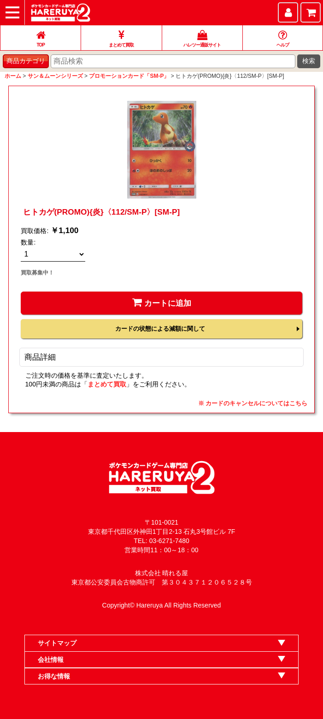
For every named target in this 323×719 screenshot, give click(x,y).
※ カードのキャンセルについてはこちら (253, 403)
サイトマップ (57, 643)
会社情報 (51, 659)
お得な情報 (54, 676)
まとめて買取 (107, 384)
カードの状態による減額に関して (160, 328)
